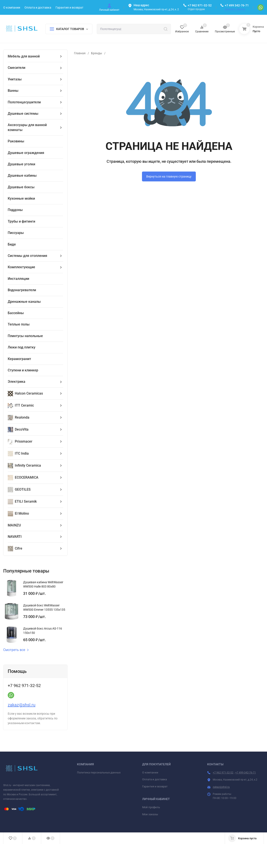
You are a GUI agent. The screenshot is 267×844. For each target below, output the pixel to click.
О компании (150, 772)
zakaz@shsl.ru (21, 704)
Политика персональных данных (99, 772)
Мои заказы (150, 814)
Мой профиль (151, 807)
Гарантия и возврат (154, 786)
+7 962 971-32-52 (200, 5)
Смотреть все (16, 650)
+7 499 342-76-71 (237, 5)
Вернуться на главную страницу (169, 176)
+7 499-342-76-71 (245, 772)
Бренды (96, 53)
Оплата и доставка (154, 779)
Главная (80, 53)
